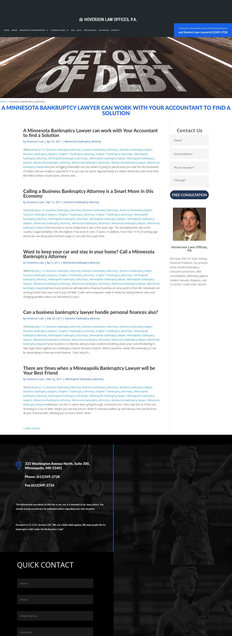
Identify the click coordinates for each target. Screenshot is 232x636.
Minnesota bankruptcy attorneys (91, 162)
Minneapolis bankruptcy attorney (84, 379)
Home (53, 7)
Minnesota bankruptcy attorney (82, 141)
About (61, 7)
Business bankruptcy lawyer (136, 149)
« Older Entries (31, 428)
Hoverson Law (35, 141)
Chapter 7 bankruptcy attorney (76, 154)
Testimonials (136, 7)
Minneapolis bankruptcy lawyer (107, 158)
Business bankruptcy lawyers (40, 154)
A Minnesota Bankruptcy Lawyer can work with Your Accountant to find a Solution (90, 133)
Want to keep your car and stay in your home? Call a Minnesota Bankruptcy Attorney (88, 254)
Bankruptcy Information (78, 7)
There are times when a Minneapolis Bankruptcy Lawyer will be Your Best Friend (89, 370)
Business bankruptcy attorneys (100, 149)
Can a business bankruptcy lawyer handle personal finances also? (90, 312)
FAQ (119, 7)
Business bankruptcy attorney (63, 149)
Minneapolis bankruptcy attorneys (68, 158)
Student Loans (104, 7)
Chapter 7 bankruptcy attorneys (114, 154)
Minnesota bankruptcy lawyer (128, 162)
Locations (150, 7)
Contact (161, 7)
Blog (125, 7)
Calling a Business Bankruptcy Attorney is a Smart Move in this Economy (88, 193)
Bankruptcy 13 (36, 149)
